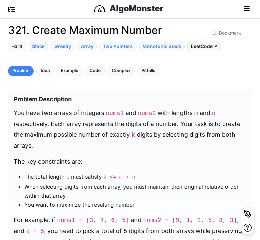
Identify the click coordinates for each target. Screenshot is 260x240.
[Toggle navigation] (247, 8)
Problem (21, 70)
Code (95, 70)
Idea (45, 70)
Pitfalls (148, 70)
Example (69, 70)
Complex (121, 70)
